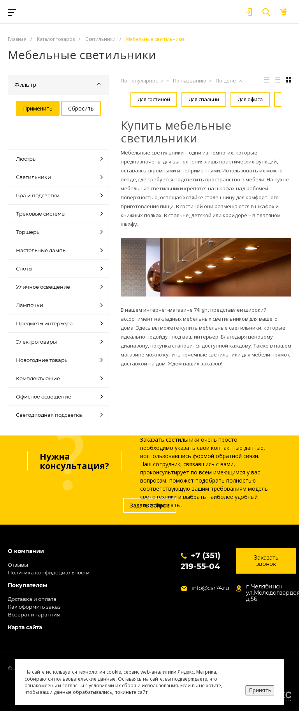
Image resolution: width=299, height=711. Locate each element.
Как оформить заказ (34, 607)
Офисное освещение (59, 396)
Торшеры (59, 231)
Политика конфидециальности (49, 572)
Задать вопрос (149, 505)
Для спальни (192, 99)
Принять (260, 690)
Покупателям (27, 585)
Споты (59, 268)
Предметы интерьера (59, 323)
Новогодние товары (59, 359)
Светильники (59, 177)
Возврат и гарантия (34, 614)
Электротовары (59, 341)
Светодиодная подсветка (59, 414)
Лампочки (59, 305)
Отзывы (18, 565)
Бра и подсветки (59, 195)
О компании (26, 551)
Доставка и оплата (32, 599)
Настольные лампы (59, 250)
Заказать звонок (266, 560)
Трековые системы (59, 213)
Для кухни (140, 118)
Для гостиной (144, 99)
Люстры (59, 158)
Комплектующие (59, 378)
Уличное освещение (59, 286)
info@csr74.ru (210, 588)
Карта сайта (25, 627)
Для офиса (236, 99)
